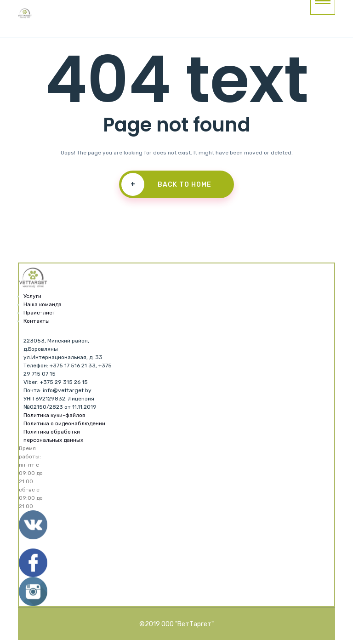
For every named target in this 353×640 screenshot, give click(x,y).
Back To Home (166, 184)
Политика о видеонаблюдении (64, 423)
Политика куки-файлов (54, 415)
